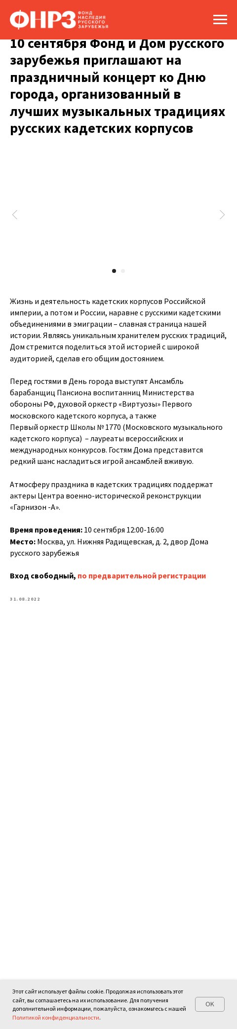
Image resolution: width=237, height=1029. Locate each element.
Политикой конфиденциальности (55, 1017)
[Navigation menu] (220, 20)
